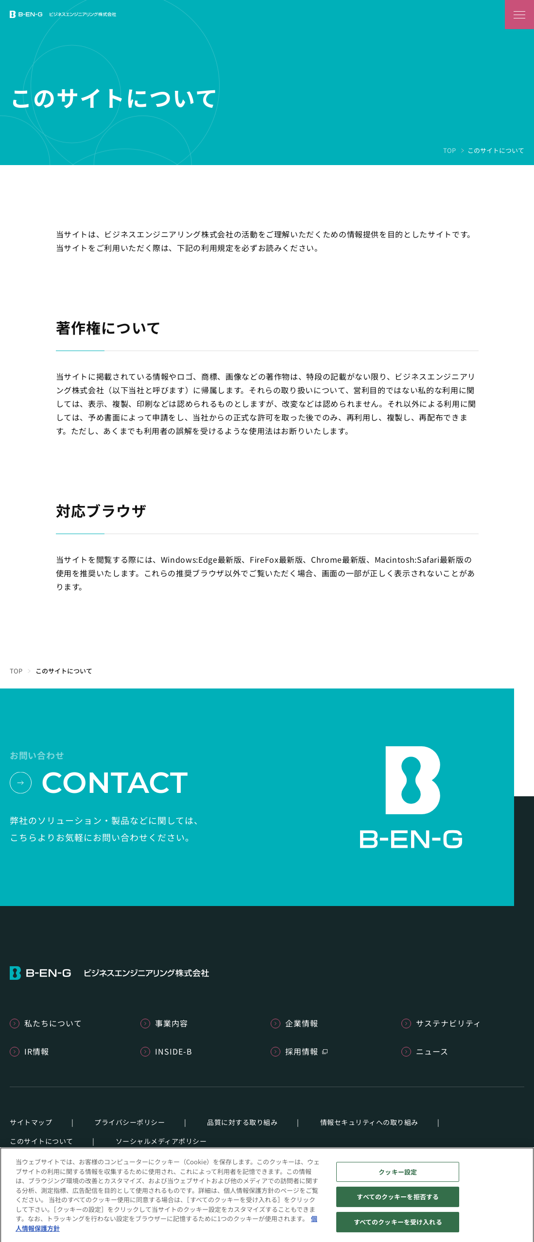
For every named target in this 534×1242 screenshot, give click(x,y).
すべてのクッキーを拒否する (398, 1200)
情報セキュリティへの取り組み (369, 1122)
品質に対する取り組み (242, 1122)
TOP (449, 150)
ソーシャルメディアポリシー (161, 1141)
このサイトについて (41, 1141)
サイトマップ (31, 1122)
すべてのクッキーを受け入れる (398, 1225)
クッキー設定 (398, 1175)
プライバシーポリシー (129, 1122)
